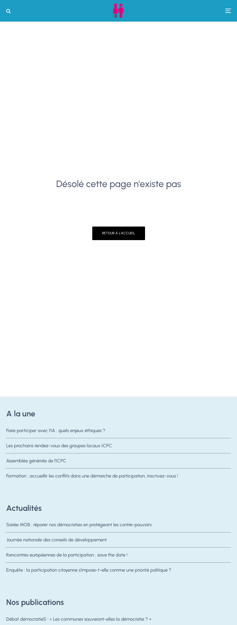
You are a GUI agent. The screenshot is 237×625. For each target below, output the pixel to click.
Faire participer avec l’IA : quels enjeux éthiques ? (55, 430)
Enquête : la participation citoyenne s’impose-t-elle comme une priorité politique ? (88, 571)
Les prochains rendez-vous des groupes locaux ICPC (59, 445)
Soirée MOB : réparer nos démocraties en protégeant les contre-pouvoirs (79, 524)
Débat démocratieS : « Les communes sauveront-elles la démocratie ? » (79, 619)
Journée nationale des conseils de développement (56, 540)
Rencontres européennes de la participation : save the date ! (66, 555)
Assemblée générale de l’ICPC (36, 461)
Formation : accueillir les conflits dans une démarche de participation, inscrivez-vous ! (92, 476)
